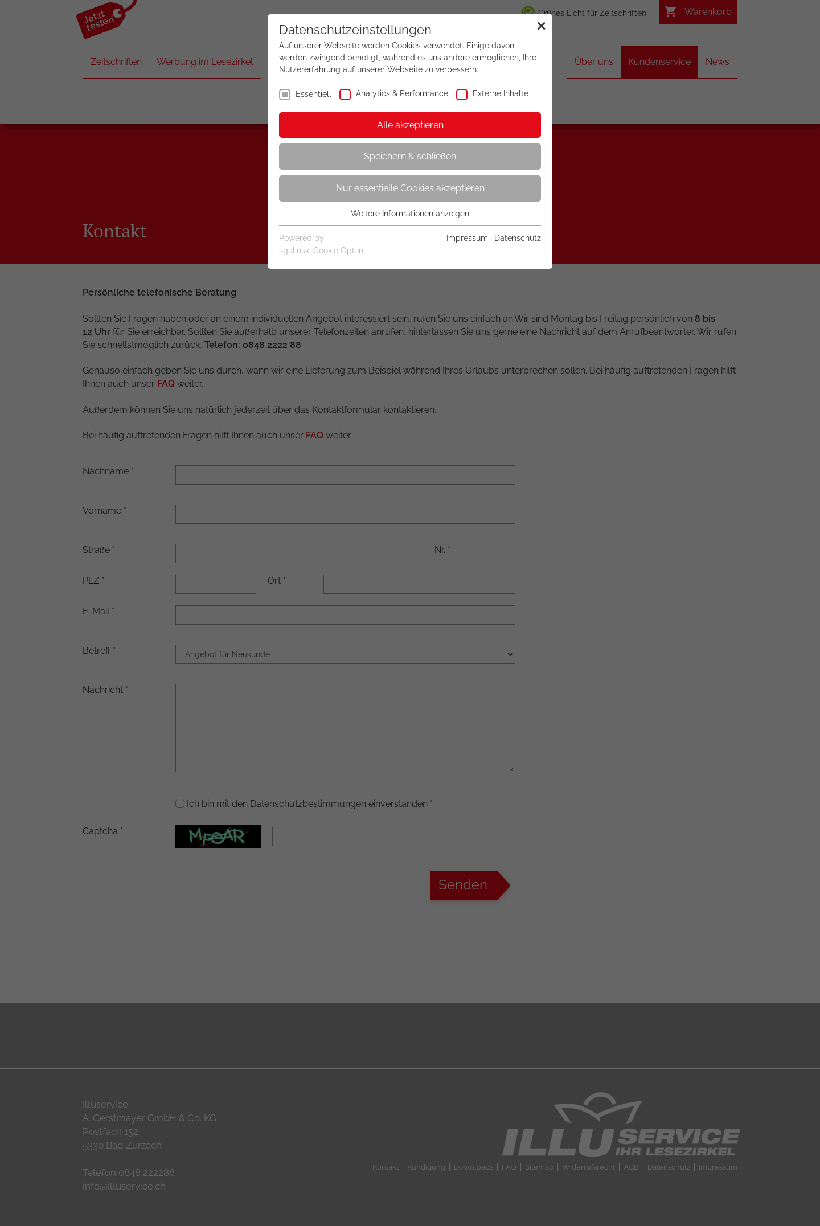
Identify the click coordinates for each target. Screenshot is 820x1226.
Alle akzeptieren (410, 125)
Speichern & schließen (410, 156)
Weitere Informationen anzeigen (410, 213)
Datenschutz (517, 238)
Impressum (467, 238)
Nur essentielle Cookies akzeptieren (410, 188)
